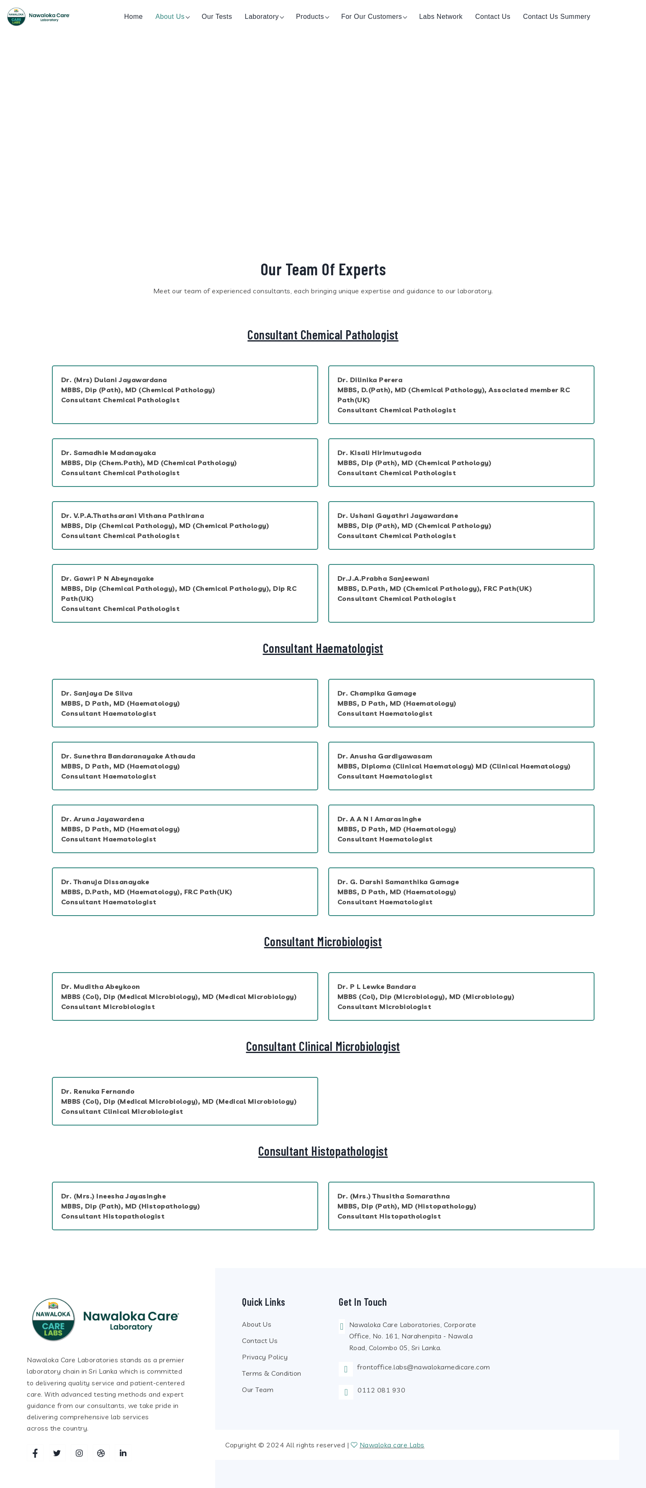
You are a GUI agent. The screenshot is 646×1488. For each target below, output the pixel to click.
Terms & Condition (271, 1373)
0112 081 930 (381, 1390)
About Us (256, 1324)
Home (133, 16)
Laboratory (262, 16)
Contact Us (260, 1340)
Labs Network (441, 16)
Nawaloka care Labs (392, 1445)
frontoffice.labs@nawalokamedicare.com (423, 1367)
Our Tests (217, 16)
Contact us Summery (556, 16)
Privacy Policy (265, 1357)
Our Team (257, 1389)
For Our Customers (371, 16)
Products (310, 16)
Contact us (492, 16)
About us (170, 16)
